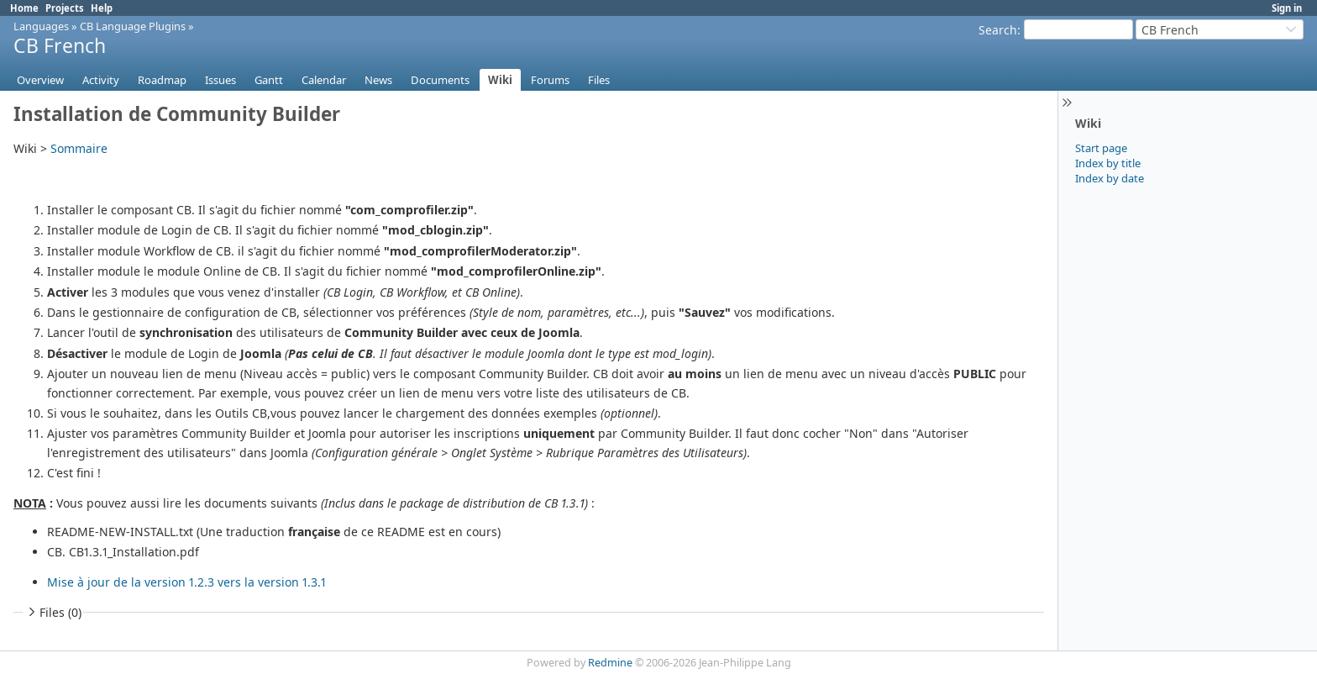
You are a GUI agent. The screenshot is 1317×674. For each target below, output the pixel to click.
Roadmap (162, 79)
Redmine (610, 663)
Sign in (1287, 8)
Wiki (500, 79)
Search (998, 30)
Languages (41, 26)
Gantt (268, 79)
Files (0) (52, 612)
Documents (440, 79)
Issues (220, 79)
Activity (100, 79)
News (378, 79)
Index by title (1108, 163)
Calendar (324, 79)
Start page (1101, 147)
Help (102, 8)
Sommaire (79, 148)
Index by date (1109, 178)
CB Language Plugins (133, 26)
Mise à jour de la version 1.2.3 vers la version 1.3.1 (186, 582)
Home (24, 8)
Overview (40, 79)
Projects (64, 8)
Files (599, 79)
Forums (550, 79)
